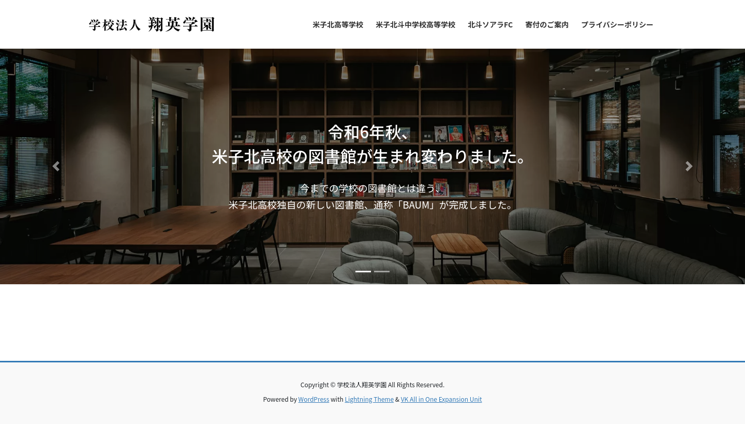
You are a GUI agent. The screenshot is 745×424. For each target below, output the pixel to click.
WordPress (314, 398)
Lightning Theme (369, 398)
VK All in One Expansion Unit (441, 398)
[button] (56, 166)
